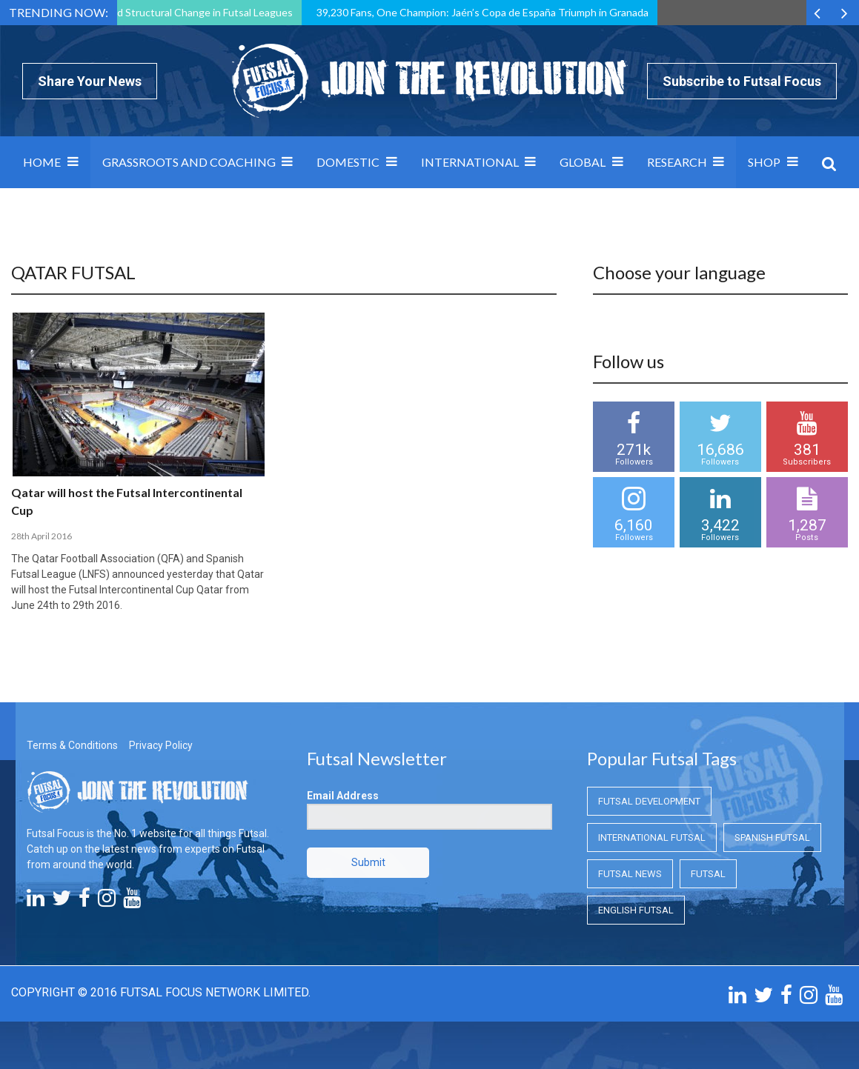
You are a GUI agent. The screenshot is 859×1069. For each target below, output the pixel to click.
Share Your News (90, 81)
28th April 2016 (41, 536)
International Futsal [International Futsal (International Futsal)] (652, 837)
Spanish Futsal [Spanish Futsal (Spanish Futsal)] (772, 837)
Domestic (347, 162)
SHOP (764, 162)
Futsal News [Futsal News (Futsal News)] (630, 873)
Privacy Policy (161, 745)
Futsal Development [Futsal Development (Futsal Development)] (649, 801)
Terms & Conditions (72, 745)
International (470, 162)
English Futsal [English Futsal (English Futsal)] (636, 910)
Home (42, 162)
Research (677, 162)
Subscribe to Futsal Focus (742, 81)
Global (583, 162)
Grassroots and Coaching (189, 162)
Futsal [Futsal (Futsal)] (708, 873)
